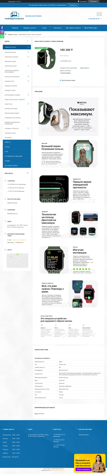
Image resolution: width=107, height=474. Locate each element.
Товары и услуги (29, 28)
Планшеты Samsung (11, 86)
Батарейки (8, 137)
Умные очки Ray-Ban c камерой (15, 99)
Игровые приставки (11, 108)
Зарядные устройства (12, 128)
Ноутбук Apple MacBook (12, 76)
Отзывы (7, 161)
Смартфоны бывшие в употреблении (12, 71)
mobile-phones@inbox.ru (19, 240)
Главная (15, 28)
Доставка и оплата (73, 28)
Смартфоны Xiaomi (11, 66)
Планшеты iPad (9, 81)
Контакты (57, 28)
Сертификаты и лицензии (13, 156)
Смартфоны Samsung (11, 57)
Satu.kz (62, 468)
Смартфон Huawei (10, 61)
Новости (7, 142)
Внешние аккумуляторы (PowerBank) (12, 123)
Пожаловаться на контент (58, 470)
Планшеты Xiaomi (10, 90)
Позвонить (73, 5)
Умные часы (8, 104)
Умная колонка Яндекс (12, 113)
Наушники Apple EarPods (13, 118)
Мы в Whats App (90, 28)
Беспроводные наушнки (12, 95)
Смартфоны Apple (10, 52)
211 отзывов (83, 1)
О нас (44, 28)
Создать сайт (11, 1)
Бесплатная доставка (68, 80)
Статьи (7, 147)
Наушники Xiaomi (10, 133)
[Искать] (99, 14)
